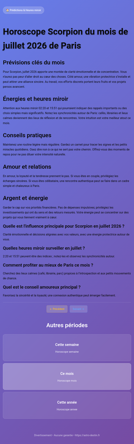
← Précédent (57, 309)
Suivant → (78, 309)
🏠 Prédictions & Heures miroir (23, 10)
